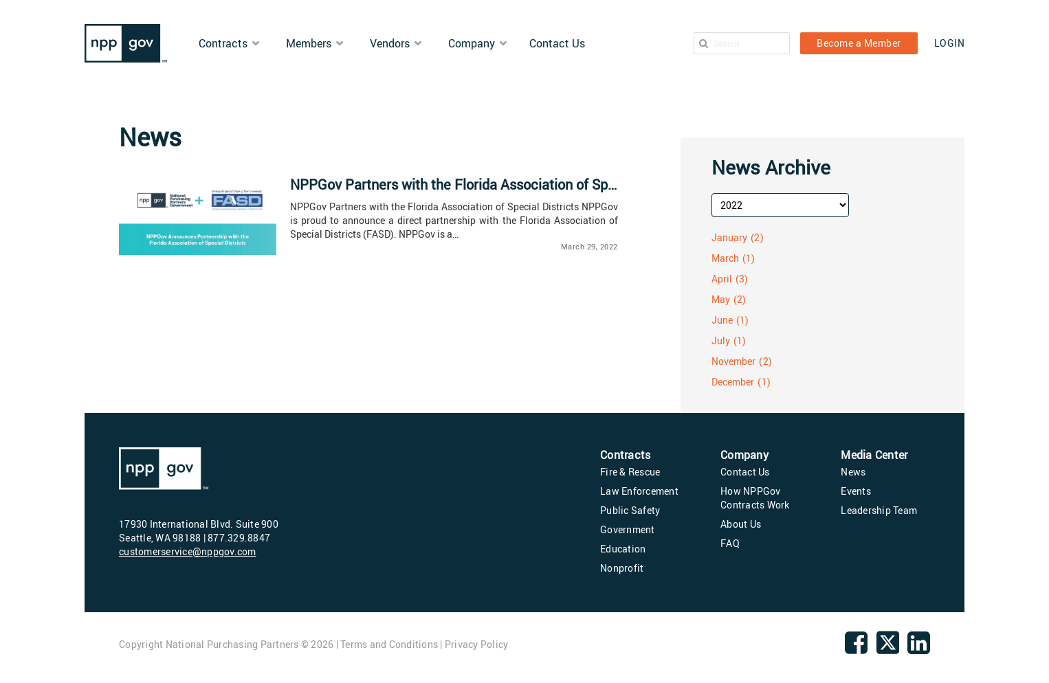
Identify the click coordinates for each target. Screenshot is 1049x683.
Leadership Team (879, 510)
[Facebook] (856, 648)
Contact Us (745, 471)
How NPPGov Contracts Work (755, 497)
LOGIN (949, 42)
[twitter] (887, 651)
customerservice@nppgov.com (187, 551)
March (725, 258)
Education (622, 548)
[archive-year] (780, 205)
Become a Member (859, 42)
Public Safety (630, 510)
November (733, 361)
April (722, 278)
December (733, 381)
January (729, 237)
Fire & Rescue (630, 471)
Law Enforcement (639, 490)
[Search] (703, 43)
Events (856, 490)
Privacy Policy (477, 644)
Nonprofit (621, 567)
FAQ (730, 543)
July (720, 340)
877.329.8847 (239, 537)
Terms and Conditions (389, 644)
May (720, 299)
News (853, 471)
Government (627, 529)
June (722, 319)
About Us (740, 523)
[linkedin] (918, 648)
